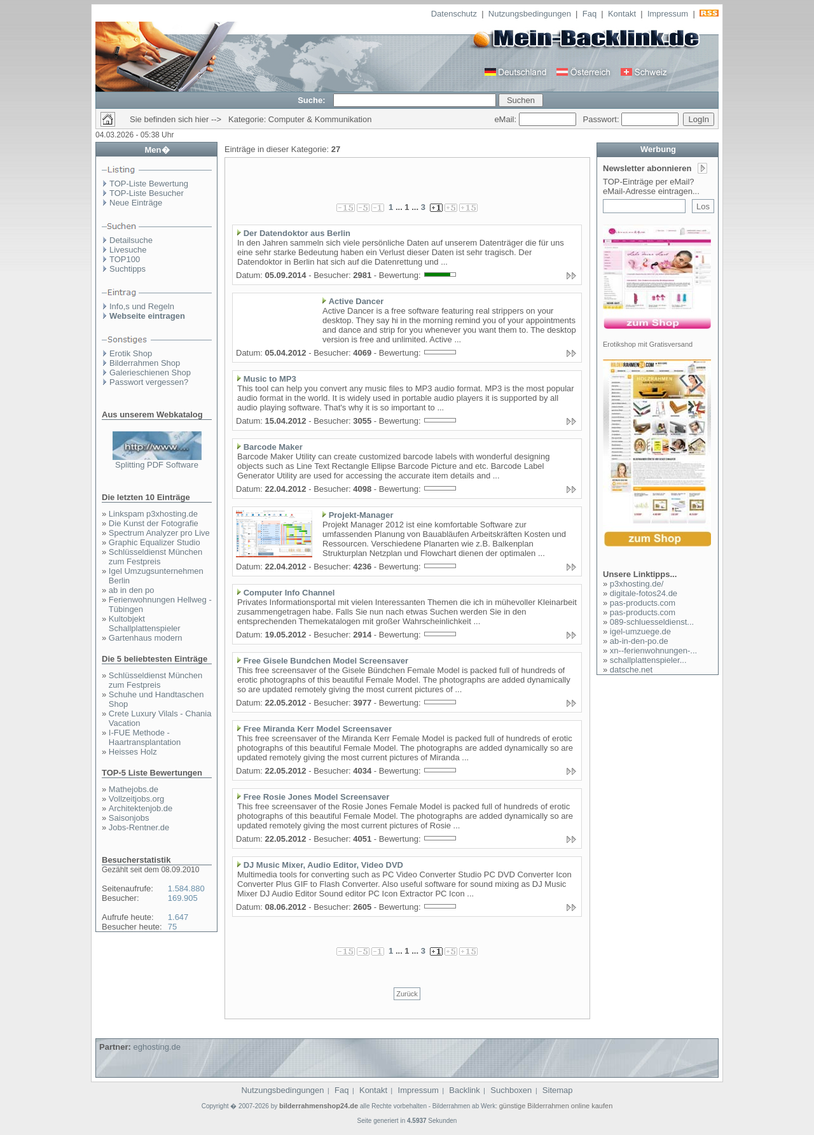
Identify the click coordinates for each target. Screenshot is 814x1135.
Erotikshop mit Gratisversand (648, 344)
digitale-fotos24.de (643, 593)
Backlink (464, 1090)
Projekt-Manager (361, 515)
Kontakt (622, 13)
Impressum (667, 13)
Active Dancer (356, 301)
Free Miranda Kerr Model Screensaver (318, 729)
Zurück (407, 994)
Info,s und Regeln (141, 306)
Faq (590, 13)
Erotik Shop (130, 353)
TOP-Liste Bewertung (148, 183)
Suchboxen (511, 1090)
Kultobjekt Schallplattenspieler (145, 623)
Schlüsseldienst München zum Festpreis (155, 556)
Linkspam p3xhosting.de (153, 514)
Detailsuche (131, 240)
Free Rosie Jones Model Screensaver (317, 797)
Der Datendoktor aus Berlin (297, 233)
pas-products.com (642, 603)
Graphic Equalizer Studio (154, 542)
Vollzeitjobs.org (136, 799)
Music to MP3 (270, 379)
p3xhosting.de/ (637, 583)
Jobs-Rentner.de (139, 827)
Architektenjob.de (140, 808)
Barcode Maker (273, 447)
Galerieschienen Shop (150, 372)
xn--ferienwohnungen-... (653, 650)
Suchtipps (127, 269)
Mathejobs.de (133, 789)
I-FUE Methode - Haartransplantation (145, 737)
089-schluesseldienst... (652, 622)
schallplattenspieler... (648, 660)
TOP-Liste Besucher (146, 193)
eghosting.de (156, 1047)
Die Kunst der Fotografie (153, 523)
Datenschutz (454, 13)
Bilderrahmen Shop (144, 363)
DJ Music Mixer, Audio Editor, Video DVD (323, 865)
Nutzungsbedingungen (529, 13)
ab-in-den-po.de (639, 641)
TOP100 (124, 259)
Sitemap (557, 1090)
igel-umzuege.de (640, 631)
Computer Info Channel (289, 592)
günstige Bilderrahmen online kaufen (556, 1106)
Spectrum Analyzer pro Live (159, 533)
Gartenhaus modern (146, 638)
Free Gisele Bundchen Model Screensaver (326, 660)
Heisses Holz (133, 751)
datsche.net (631, 669)
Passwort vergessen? (148, 382)
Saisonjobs (129, 818)
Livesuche (128, 249)
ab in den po (132, 590)
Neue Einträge (135, 202)
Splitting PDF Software (156, 465)
